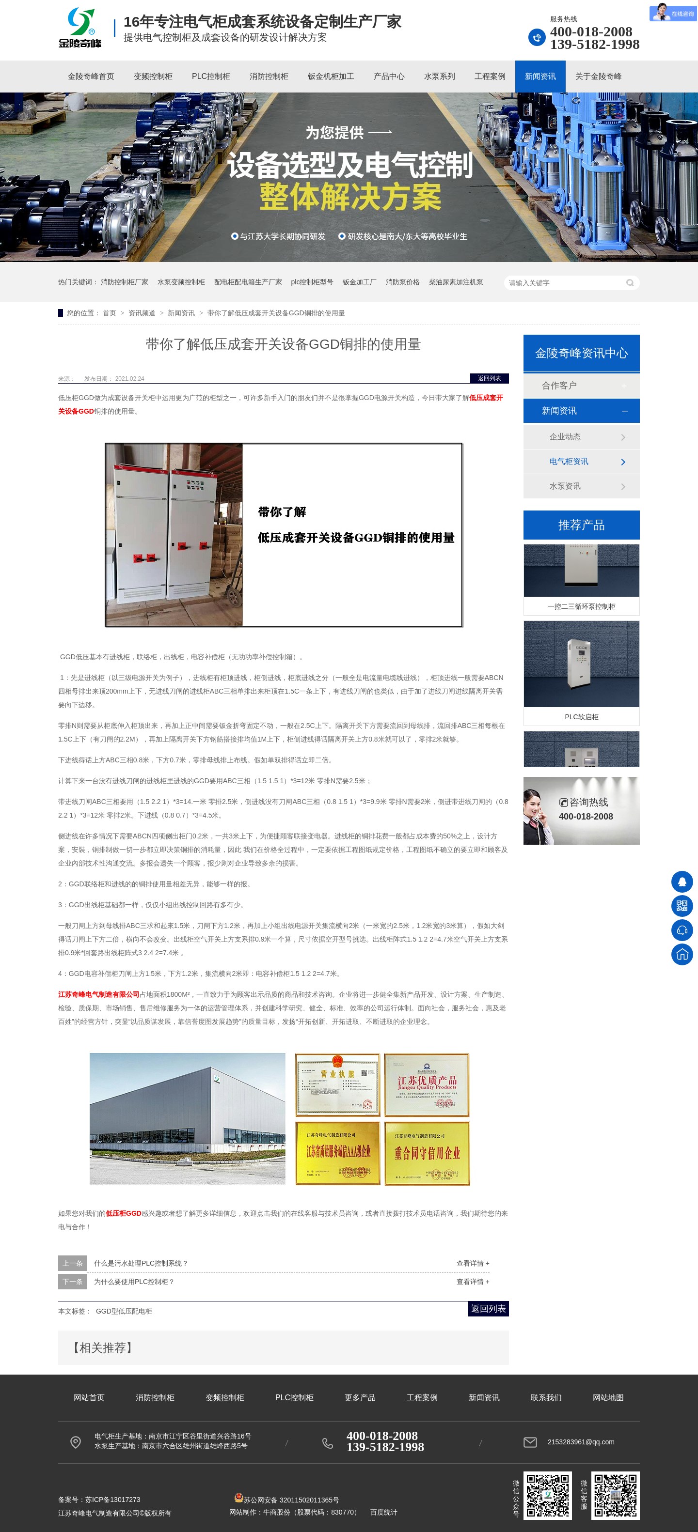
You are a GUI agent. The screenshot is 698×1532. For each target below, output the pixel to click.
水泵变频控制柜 (181, 282)
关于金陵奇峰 (598, 76)
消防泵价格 (403, 282)
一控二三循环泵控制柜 (582, 607)
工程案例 (490, 76)
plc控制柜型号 (312, 282)
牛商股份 (276, 1512)
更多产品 (360, 1397)
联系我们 (546, 1397)
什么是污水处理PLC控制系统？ (141, 1263)
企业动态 (565, 437)
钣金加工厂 (360, 282)
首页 (110, 313)
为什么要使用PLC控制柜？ (134, 1281)
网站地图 (608, 1397)
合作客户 (559, 385)
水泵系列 (439, 76)
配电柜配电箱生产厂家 (248, 282)
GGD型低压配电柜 (124, 1311)
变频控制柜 (153, 76)
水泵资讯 (565, 486)
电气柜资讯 (569, 461)
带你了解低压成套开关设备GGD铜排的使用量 (276, 313)
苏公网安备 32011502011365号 (286, 1500)
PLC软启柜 (581, 718)
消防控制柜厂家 (124, 282)
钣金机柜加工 (331, 76)
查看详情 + (473, 1263)
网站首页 (89, 1397)
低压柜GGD (124, 1213)
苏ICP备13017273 (113, 1499)
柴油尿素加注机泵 (456, 282)
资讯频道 (143, 313)
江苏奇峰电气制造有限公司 (99, 994)
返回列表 (489, 378)
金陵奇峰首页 (91, 76)
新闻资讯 (540, 76)
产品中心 (389, 76)
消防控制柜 (269, 76)
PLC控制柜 (211, 76)
